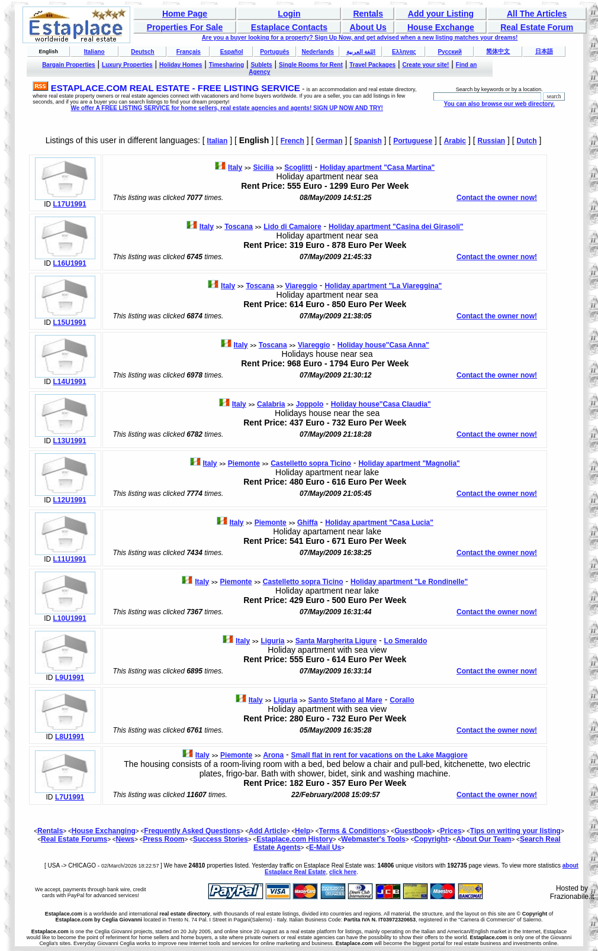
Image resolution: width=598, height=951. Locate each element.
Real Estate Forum (536, 27)
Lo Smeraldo (405, 641)
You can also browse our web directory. (498, 104)
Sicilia (263, 167)
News (125, 839)
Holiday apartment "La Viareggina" (383, 286)
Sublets (261, 65)
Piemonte (244, 463)
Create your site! (425, 65)
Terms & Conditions (352, 831)
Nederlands (317, 52)
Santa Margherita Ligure (336, 641)
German (329, 141)
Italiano (94, 52)
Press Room (163, 839)
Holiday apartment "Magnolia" (408, 463)
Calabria (271, 404)
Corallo (402, 700)
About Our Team (483, 839)
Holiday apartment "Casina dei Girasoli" (396, 227)
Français (188, 52)
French (292, 141)
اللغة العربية (361, 52)
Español (231, 52)
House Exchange (440, 27)
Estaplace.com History (294, 839)
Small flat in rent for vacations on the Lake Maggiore (379, 755)
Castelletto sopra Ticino (311, 463)
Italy (235, 167)
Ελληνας (404, 52)
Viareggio (301, 286)
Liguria (272, 641)
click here (342, 872)
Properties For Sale (185, 27)
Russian (491, 141)
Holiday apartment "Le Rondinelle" (409, 582)
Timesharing (226, 65)
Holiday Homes (180, 65)
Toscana (238, 227)
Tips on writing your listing (515, 831)
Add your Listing (441, 13)
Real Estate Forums (74, 839)
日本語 (544, 51)
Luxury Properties (127, 65)
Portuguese (412, 141)
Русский (449, 52)
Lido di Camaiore (292, 227)
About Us (368, 27)
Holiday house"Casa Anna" (383, 345)
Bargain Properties (68, 65)
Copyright (431, 839)
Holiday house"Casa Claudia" (381, 404)
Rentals (368, 13)
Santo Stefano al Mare (345, 700)
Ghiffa (307, 522)
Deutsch (142, 52)
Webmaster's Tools (373, 839)
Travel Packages (372, 65)
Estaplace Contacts (289, 27)
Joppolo (310, 404)
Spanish (368, 141)
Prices (450, 831)
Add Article (268, 831)
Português (274, 52)
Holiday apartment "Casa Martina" (377, 167)
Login (289, 13)
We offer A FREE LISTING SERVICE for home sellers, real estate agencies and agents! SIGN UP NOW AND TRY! (226, 108)
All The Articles (537, 13)
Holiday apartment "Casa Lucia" (379, 522)
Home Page (184, 13)
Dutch (527, 141)
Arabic (455, 141)
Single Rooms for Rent (311, 65)
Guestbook (413, 831)
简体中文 (498, 51)
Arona (273, 755)
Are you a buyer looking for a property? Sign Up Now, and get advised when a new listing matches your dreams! (360, 37)
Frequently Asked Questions (192, 831)
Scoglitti (298, 167)
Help (302, 831)
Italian (217, 141)
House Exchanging (104, 831)
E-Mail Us (325, 847)
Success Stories (220, 839)
